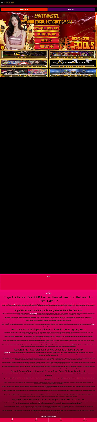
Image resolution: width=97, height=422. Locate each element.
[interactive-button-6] (73, 73)
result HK (71, 344)
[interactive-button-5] (24, 73)
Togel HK (15, 304)
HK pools (40, 402)
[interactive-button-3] (24, 63)
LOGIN (71, 9)
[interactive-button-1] (24, 54)
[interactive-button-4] (73, 63)
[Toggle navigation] (2, 2)
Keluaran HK (7, 352)
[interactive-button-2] (73, 54)
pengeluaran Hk (33, 313)
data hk (93, 324)
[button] (2, 31)
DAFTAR (24, 9)
